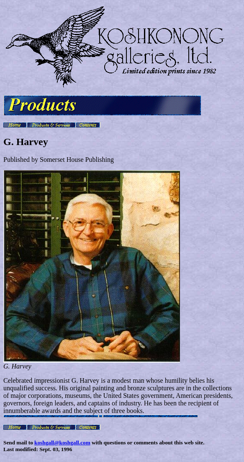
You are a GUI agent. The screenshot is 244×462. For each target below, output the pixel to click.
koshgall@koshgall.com (62, 442)
